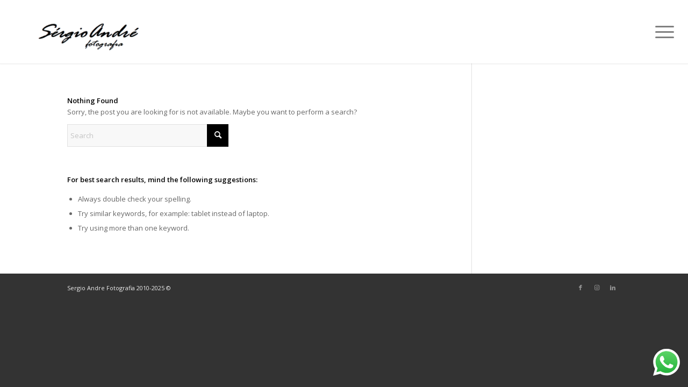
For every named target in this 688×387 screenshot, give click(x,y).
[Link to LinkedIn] (613, 288)
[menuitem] (661, 31)
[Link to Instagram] (597, 288)
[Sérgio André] (90, 31)
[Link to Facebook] (580, 288)
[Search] (147, 135)
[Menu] (661, 31)
